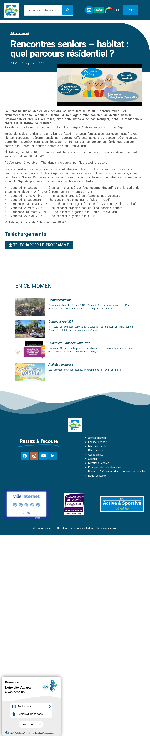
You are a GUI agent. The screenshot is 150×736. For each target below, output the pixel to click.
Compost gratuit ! (60, 321)
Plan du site (96, 450)
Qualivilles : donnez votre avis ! (70, 343)
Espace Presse (97, 442)
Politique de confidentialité (104, 467)
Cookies (93, 458)
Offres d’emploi (97, 437)
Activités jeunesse (60, 364)
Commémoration (59, 300)
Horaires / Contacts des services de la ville (116, 471)
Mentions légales (98, 463)
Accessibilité (95, 454)
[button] (130, 10)
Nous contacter (97, 475)
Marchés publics (98, 446)
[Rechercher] (67, 10)
